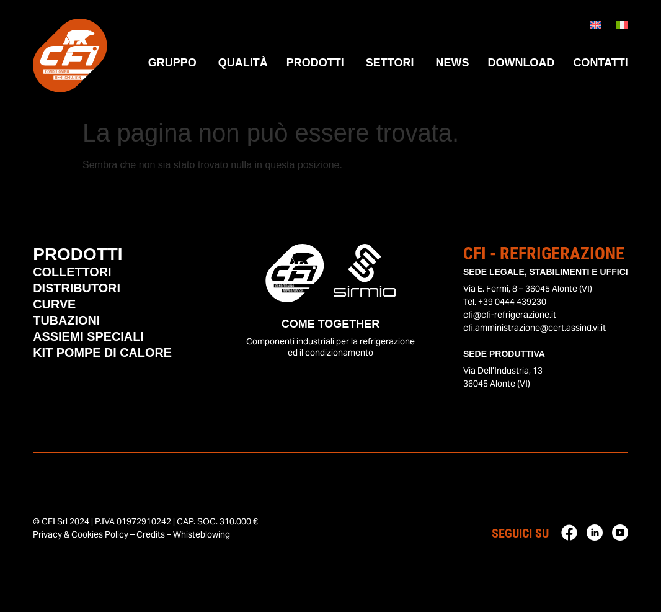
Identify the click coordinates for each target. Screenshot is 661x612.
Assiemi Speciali (88, 337)
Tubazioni (66, 321)
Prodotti (78, 254)
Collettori (72, 273)
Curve (54, 305)
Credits (150, 534)
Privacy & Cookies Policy (80, 534)
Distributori (77, 289)
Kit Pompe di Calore (103, 354)
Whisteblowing (201, 534)
